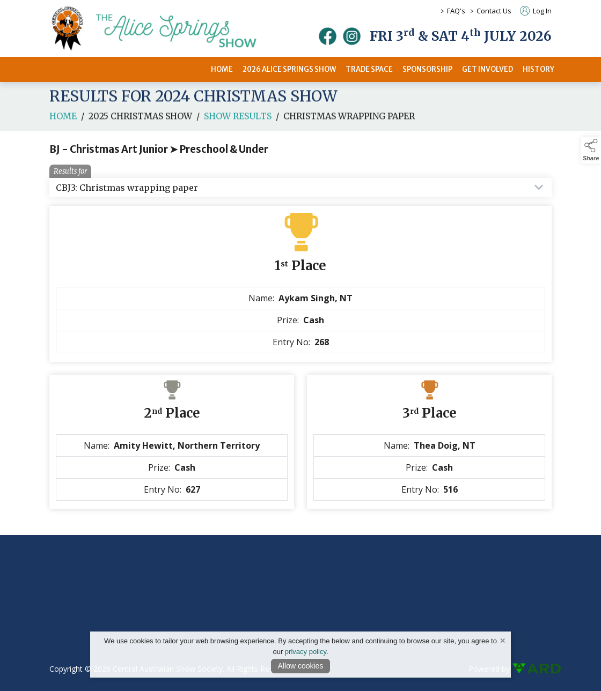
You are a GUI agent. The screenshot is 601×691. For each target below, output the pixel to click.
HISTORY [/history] (538, 69)
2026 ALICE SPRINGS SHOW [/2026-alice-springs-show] (289, 69)
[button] (591, 150)
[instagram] (351, 36)
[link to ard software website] (532, 669)
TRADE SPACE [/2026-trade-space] (369, 69)
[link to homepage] (167, 28)
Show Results (238, 131)
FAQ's (456, 11)
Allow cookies (301, 666)
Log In (536, 11)
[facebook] (327, 36)
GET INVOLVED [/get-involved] (487, 69)
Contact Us (494, 11)
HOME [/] (222, 69)
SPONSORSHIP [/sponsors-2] (427, 69)
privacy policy (305, 652)
